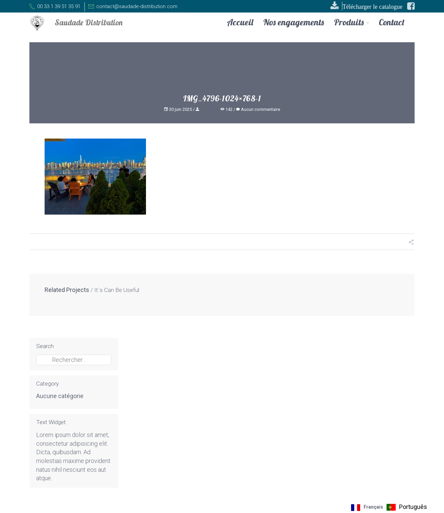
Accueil (240, 22)
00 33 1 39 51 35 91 (54, 6)
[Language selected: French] (390, 507)
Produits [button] (351, 22)
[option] (406, 507)
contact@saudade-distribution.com (130, 6)
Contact (391, 22)
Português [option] (413, 506)
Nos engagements (293, 22)
